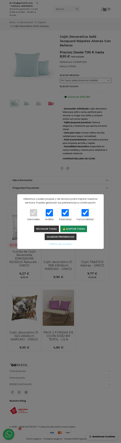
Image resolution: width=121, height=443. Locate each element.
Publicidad (65, 215)
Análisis (49, 215)
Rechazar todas (46, 229)
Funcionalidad (85, 215)
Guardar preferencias (60, 237)
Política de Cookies (60, 244)
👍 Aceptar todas (74, 229)
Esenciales (33, 215)
